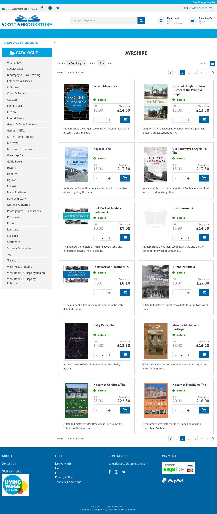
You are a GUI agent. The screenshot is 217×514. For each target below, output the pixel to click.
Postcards (13, 217)
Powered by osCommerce (125, 509)
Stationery (13, 242)
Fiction (11, 112)
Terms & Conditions (68, 482)
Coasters (12, 100)
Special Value (15, 68)
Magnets (12, 186)
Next (212, 72)
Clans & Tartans (16, 93)
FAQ (58, 473)
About (162, 33)
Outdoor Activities (18, 205)
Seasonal (12, 236)
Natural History (16, 198)
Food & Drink (15, 118)
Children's (13, 87)
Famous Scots (15, 106)
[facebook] (41, 8)
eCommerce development (92, 509)
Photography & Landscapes (24, 211)
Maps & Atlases (16, 192)
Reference (13, 229)
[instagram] (48, 8)
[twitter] (56, 8)
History (11, 167)
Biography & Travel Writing (23, 75)
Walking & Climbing (19, 266)
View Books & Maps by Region (26, 273)
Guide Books (14, 161)
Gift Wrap (12, 143)
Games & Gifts (16, 130)
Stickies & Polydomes (20, 248)
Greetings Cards (17, 155)
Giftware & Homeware (21, 149)
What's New (91, 33)
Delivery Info (63, 464)
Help (58, 468)
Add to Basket (125, 119)
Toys (9, 254)
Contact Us (9, 464)
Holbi (110, 509)
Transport (13, 260)
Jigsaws (11, 180)
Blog (126, 33)
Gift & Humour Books (20, 137)
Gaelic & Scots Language (22, 124)
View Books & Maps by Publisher (21, 281)
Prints (10, 223)
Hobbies (12, 174)
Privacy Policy (64, 477)
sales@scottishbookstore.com (21, 8)
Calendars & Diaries (19, 81)
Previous (170, 72)
